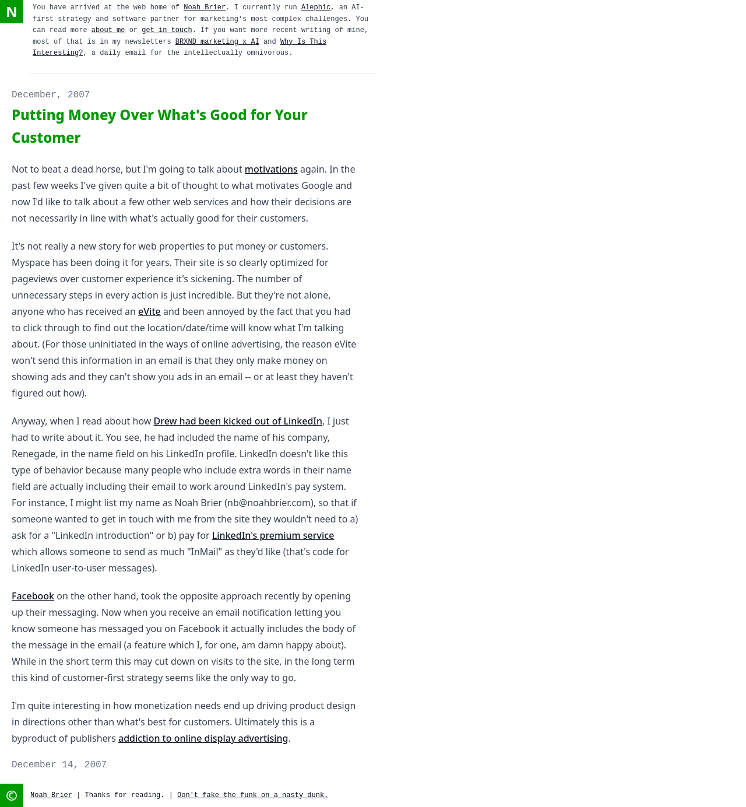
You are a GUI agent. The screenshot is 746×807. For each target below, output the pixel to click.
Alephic (315, 7)
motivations (271, 169)
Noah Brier (205, 7)
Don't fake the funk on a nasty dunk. (252, 795)
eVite (149, 311)
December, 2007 (51, 95)
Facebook (33, 596)
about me (108, 30)
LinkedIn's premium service (273, 535)
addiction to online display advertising (203, 738)
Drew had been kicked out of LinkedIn (238, 421)
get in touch (167, 30)
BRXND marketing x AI (217, 42)
